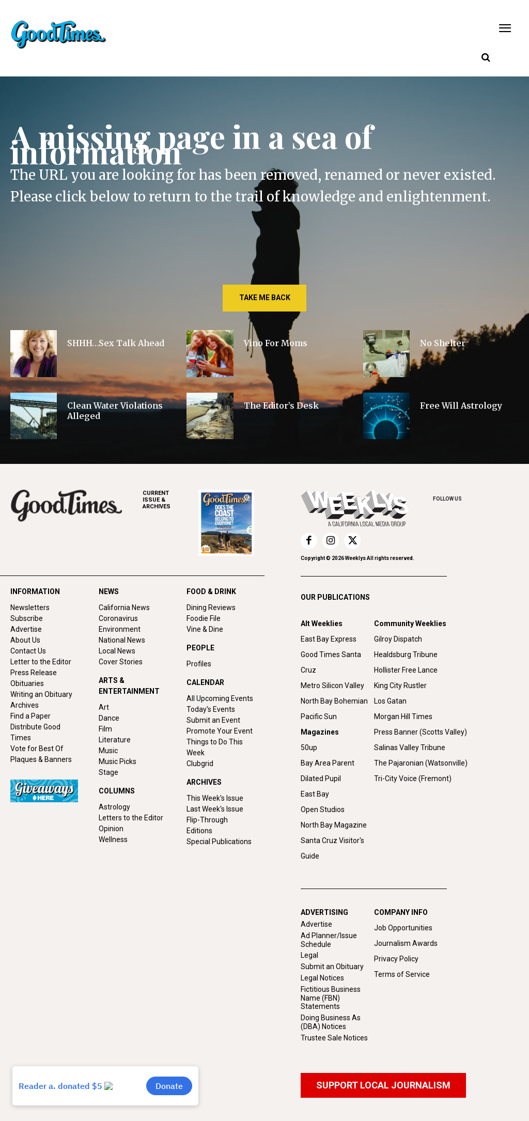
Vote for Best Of (37, 748)
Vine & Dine (204, 629)
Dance (109, 718)
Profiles (198, 664)
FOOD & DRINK (211, 591)
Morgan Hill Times (403, 716)
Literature (115, 740)
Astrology (114, 807)
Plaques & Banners (41, 759)
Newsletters (30, 607)
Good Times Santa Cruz (331, 662)
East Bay (315, 794)
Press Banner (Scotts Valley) (420, 732)
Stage (108, 772)
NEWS (109, 591)
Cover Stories (121, 662)
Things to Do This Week (214, 747)
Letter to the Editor (40, 662)
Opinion (111, 828)
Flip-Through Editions (207, 825)
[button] (485, 58)
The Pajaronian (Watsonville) (421, 763)
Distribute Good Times (35, 732)
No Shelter (444, 343)
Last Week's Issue (214, 809)
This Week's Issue (214, 798)
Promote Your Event (219, 731)
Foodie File (203, 618)
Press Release (33, 672)
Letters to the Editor (131, 818)
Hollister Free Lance (406, 670)
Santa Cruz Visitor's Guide (332, 848)
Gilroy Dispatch (398, 639)
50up (309, 747)
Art (104, 707)
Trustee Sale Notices (334, 1038)
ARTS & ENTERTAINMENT (129, 685)
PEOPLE (200, 648)
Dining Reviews (211, 607)
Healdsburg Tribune (406, 654)
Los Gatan (390, 701)
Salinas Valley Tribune (409, 747)
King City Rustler (400, 685)
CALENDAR (205, 682)
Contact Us (28, 651)
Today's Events (210, 709)
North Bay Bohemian (334, 701)
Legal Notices (322, 978)
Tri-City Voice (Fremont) (413, 778)
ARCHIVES (170, 500)
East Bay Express (328, 639)
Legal (309, 955)
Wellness (113, 839)
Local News (117, 651)
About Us (25, 640)
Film (105, 729)
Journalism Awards (406, 943)
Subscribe (26, 618)
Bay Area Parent (327, 763)
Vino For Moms (275, 343)
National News (122, 640)
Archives (24, 705)
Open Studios (323, 809)
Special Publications (219, 841)
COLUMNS (117, 791)
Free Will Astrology (461, 405)
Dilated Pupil (321, 778)
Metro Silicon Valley (332, 685)
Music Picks (117, 761)
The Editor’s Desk (281, 405)
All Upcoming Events (219, 698)
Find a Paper (30, 716)
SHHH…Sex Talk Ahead (115, 343)
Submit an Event (213, 720)
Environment (120, 629)
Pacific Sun (319, 716)
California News (124, 607)
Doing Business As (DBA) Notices (331, 1022)
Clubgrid (199, 763)
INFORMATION (35, 591)
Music (108, 750)
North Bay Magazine (334, 825)
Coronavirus (118, 618)
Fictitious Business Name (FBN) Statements (331, 998)
